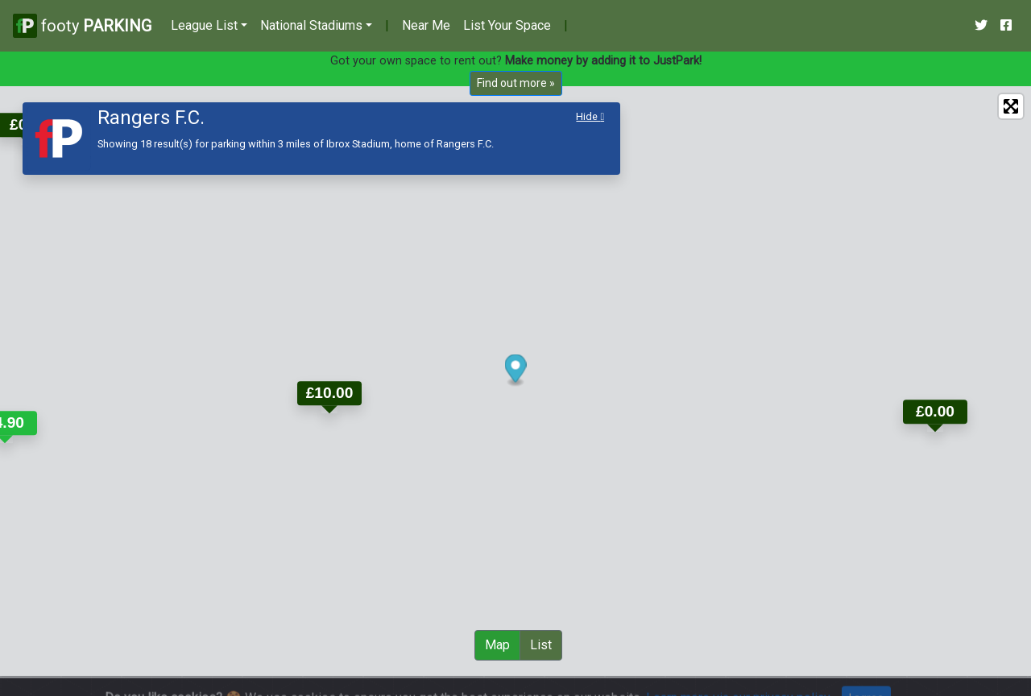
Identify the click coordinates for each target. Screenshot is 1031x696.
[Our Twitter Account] (981, 25)
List (541, 644)
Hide (590, 116)
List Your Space (507, 25)
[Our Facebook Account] (1006, 25)
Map (497, 644)
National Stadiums (311, 25)
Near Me (426, 25)
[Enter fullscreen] (1011, 106)
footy (82, 25)
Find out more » (516, 83)
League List (204, 25)
